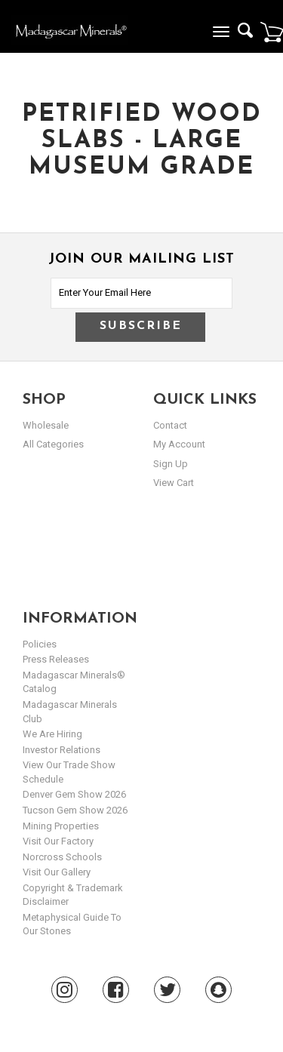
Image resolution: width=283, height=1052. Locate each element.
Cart (271, 32)
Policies (40, 644)
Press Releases (56, 659)
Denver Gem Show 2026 (74, 794)
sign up (170, 463)
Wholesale (46, 425)
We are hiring (52, 734)
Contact (170, 425)
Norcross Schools (62, 857)
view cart (173, 482)
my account (179, 444)
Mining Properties (61, 826)
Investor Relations (61, 749)
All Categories (53, 444)
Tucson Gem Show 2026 (75, 810)
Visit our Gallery (57, 872)
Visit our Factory (58, 841)
